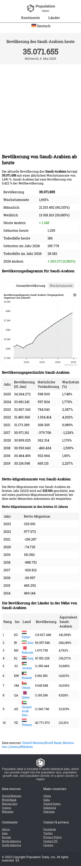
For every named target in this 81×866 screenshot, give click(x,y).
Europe (6, 837)
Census (14, 747)
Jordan (27, 666)
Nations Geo (9, 804)
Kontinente (30, 17)
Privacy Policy (52, 837)
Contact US (50, 841)
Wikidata (26, 747)
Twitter (48, 833)
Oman (26, 685)
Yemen (27, 723)
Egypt (26, 635)
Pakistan (49, 811)
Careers (48, 845)
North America (11, 841)
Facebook (49, 829)
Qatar (26, 695)
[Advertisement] (40, 106)
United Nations (33, 743)
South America (11, 845)
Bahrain (27, 650)
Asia (5, 833)
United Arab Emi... (27, 709)
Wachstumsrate (61, 286)
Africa (6, 829)
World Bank (52, 743)
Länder (54, 17)
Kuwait (27, 676)
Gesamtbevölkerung (30, 286)
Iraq (27, 658)
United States (52, 804)
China (47, 796)
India (46, 800)
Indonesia (49, 807)
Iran (27, 643)
